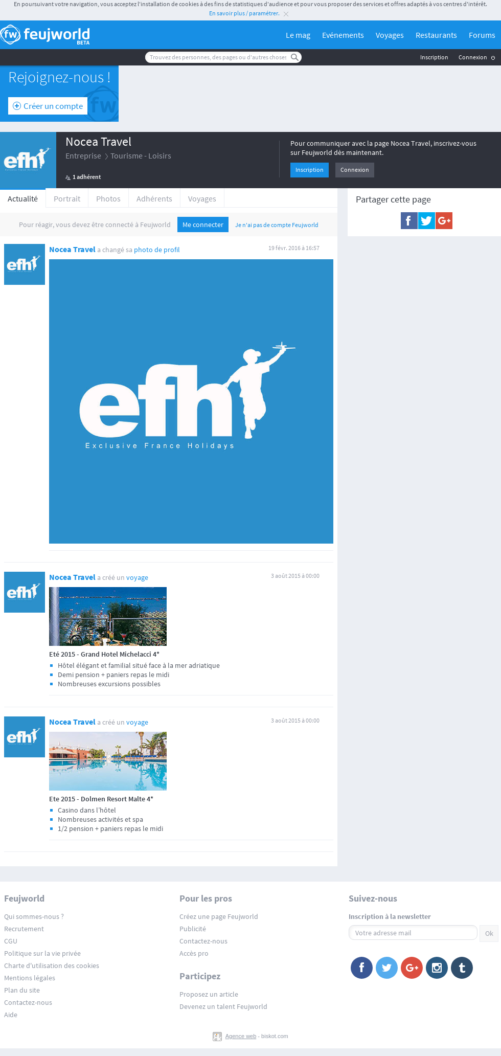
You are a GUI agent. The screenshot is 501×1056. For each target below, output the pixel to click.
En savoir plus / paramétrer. (244, 13)
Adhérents (154, 198)
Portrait (67, 198)
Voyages (390, 35)
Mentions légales (29, 977)
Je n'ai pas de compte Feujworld (276, 225)
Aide (10, 1014)
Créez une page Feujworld (218, 916)
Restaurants (436, 35)
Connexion (473, 57)
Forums (482, 35)
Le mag (298, 35)
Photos (108, 198)
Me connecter (203, 224)
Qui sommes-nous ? (34, 916)
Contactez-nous (28, 1002)
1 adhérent (87, 177)
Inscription (434, 57)
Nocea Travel (98, 141)
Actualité (23, 198)
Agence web (241, 1036)
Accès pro (194, 953)
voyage (137, 577)
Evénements (343, 35)
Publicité (192, 928)
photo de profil (157, 249)
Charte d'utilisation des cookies (51, 965)
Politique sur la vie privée (42, 953)
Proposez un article (208, 994)
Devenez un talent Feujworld (223, 1006)
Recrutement (24, 928)
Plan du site (22, 990)
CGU (10, 941)
